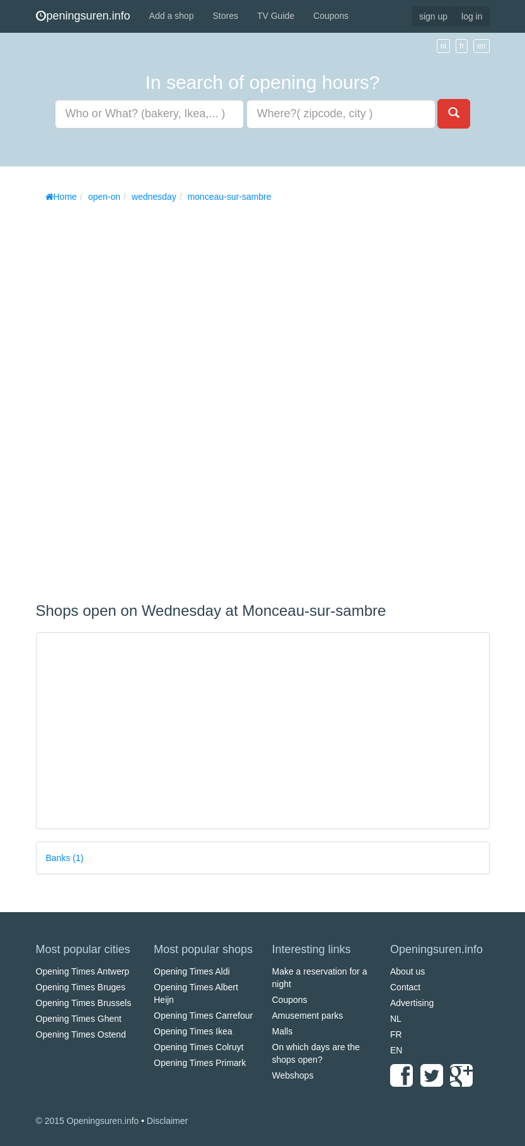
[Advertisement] (130, 398)
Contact (405, 987)
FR (396, 1034)
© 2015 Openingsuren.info (87, 1121)
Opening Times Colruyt (198, 1047)
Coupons (331, 16)
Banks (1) (65, 858)
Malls (282, 1031)
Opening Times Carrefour (203, 1015)
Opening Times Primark (200, 1063)
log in (471, 16)
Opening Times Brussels (84, 1003)
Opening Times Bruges (80, 987)
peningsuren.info (83, 15)
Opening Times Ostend (81, 1034)
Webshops (293, 1075)
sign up (433, 16)
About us (407, 971)
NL (395, 1019)
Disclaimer (167, 1121)
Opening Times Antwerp (83, 971)
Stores (225, 16)
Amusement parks (307, 1015)
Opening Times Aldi (192, 971)
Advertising (412, 1003)
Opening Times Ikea (193, 1031)
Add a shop (171, 16)
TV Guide (275, 16)
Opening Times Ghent (79, 1019)
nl (443, 46)
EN (396, 1050)
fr (461, 46)
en (481, 46)
